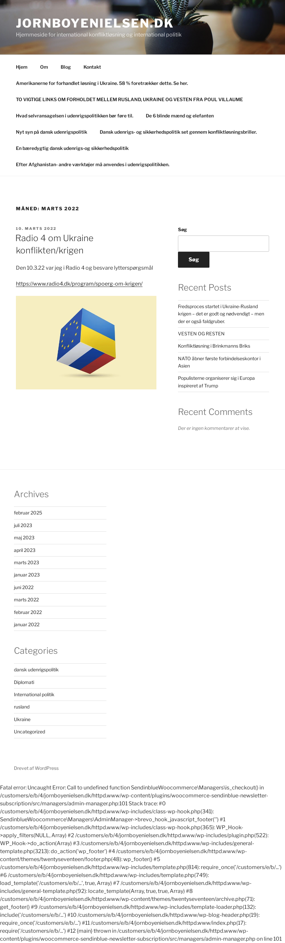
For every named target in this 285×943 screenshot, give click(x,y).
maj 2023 (24, 537)
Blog (66, 67)
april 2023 (24, 550)
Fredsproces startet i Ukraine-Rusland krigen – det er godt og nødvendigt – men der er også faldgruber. (221, 313)
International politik (34, 694)
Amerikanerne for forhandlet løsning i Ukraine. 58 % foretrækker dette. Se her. (102, 83)
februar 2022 (28, 612)
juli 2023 (23, 525)
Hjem (22, 67)
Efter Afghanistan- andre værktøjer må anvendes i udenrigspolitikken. (92, 164)
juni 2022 (23, 587)
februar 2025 (28, 512)
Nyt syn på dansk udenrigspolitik (51, 132)
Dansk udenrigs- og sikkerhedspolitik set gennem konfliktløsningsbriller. (178, 132)
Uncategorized (29, 731)
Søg (182, 229)
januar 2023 (27, 574)
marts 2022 (26, 599)
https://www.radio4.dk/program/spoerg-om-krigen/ (79, 284)
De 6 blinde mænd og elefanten (180, 115)
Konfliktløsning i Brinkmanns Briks (214, 346)
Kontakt (92, 67)
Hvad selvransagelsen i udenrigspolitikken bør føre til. (74, 115)
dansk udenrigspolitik (36, 669)
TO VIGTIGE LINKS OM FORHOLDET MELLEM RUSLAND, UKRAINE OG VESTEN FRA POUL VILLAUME (129, 99)
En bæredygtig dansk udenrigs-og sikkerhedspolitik (72, 148)
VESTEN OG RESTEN (201, 333)
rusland (21, 706)
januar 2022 (26, 624)
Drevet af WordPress (36, 768)
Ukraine (22, 719)
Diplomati (24, 682)
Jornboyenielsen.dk (95, 23)
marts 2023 (26, 562)
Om (44, 67)
